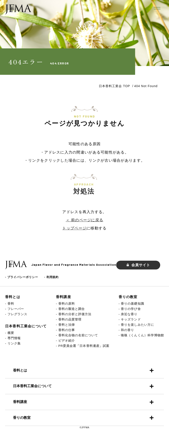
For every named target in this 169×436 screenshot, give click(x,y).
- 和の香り (126, 330)
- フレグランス (16, 314)
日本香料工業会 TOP (114, 86)
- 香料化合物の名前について (77, 335)
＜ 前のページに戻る (84, 220)
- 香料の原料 (65, 303)
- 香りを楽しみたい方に (136, 324)
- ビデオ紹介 (65, 340)
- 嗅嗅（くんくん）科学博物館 (141, 335)
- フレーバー (14, 309)
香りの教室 (128, 297)
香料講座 (63, 297)
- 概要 (9, 333)
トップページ (74, 228)
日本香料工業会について (26, 326)
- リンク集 (13, 343)
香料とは (12, 297)
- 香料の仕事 (65, 330)
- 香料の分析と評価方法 (73, 314)
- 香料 (9, 303)
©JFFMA (84, 427)
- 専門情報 (13, 338)
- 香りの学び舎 (130, 309)
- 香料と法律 (65, 324)
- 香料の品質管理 (68, 319)
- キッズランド (130, 319)
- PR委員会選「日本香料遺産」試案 (82, 346)
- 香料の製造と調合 (70, 309)
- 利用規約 (51, 277)
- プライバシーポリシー (21, 277)
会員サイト (138, 265)
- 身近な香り (128, 314)
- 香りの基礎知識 (131, 303)
